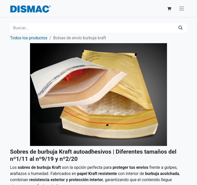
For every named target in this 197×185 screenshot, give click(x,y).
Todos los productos (28, 37)
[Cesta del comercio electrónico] (169, 8)
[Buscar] (180, 28)
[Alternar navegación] (181, 8)
